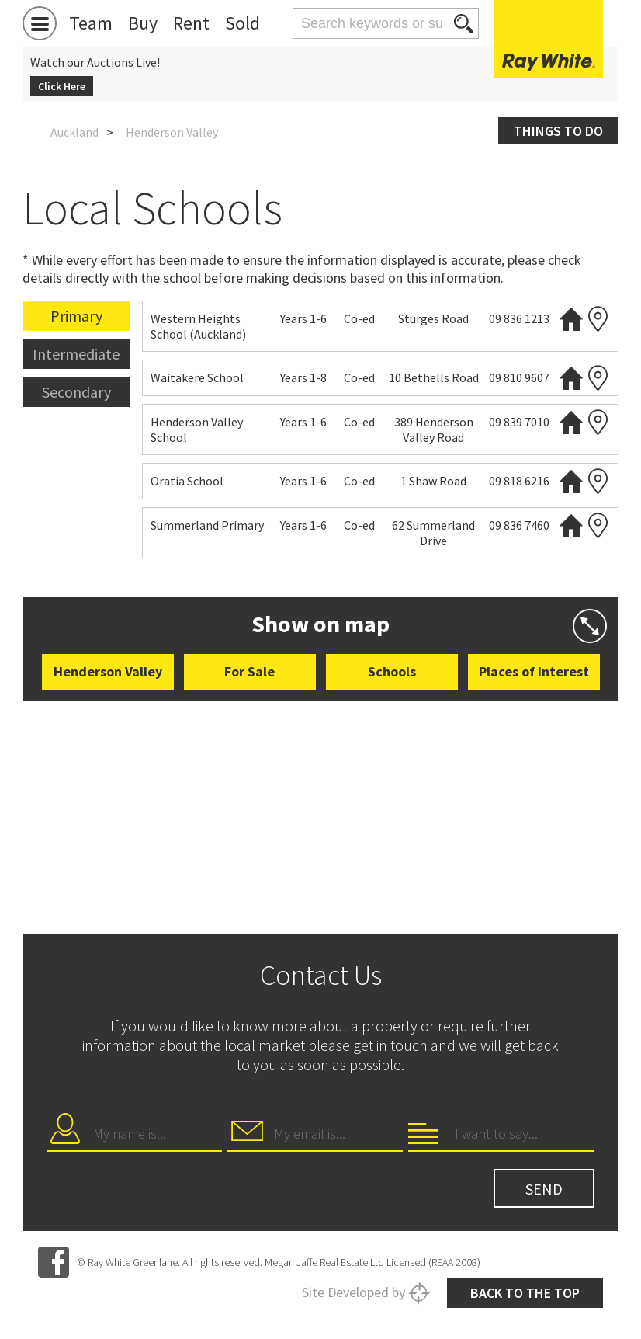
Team (91, 23)
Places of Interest (534, 671)
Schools (392, 671)
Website (571, 319)
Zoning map (598, 319)
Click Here (61, 86)
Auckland (74, 132)
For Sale (249, 671)
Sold (242, 23)
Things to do (558, 131)
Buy (143, 23)
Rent (191, 23)
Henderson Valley (108, 671)
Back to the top (525, 1293)
